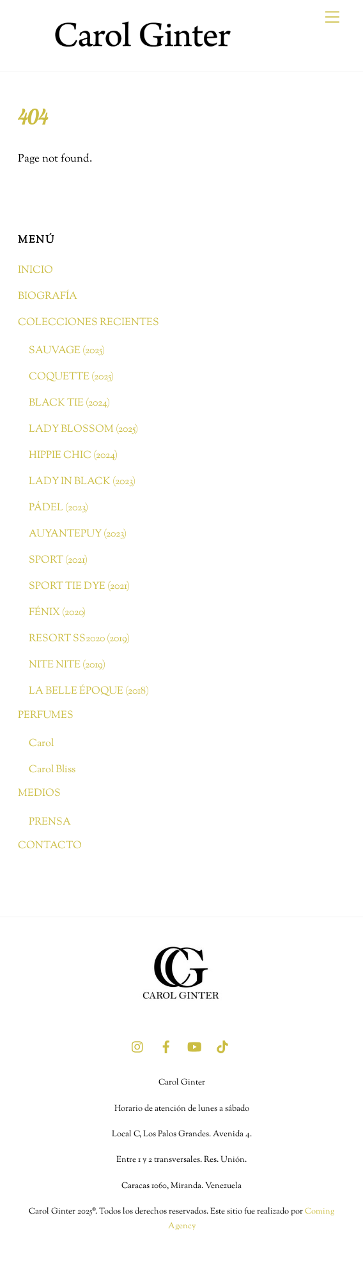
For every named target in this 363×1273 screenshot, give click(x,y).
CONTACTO (50, 845)
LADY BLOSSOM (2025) (83, 429)
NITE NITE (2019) (67, 665)
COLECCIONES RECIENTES (88, 322)
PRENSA (50, 822)
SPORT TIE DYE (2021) (79, 586)
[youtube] (194, 1047)
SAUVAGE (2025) (67, 350)
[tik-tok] (222, 1047)
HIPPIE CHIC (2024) (73, 455)
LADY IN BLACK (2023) (82, 481)
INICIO (35, 270)
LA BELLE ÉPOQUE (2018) (89, 691)
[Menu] (332, 17)
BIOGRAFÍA (47, 296)
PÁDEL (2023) (58, 507)
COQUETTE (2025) (71, 377)
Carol (41, 743)
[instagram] (138, 1047)
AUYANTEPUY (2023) (78, 534)
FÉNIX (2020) (57, 612)
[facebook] (166, 1047)
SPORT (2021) (58, 560)
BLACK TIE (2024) (69, 403)
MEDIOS (39, 793)
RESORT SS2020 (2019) (79, 638)
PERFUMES (45, 715)
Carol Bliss (52, 769)
